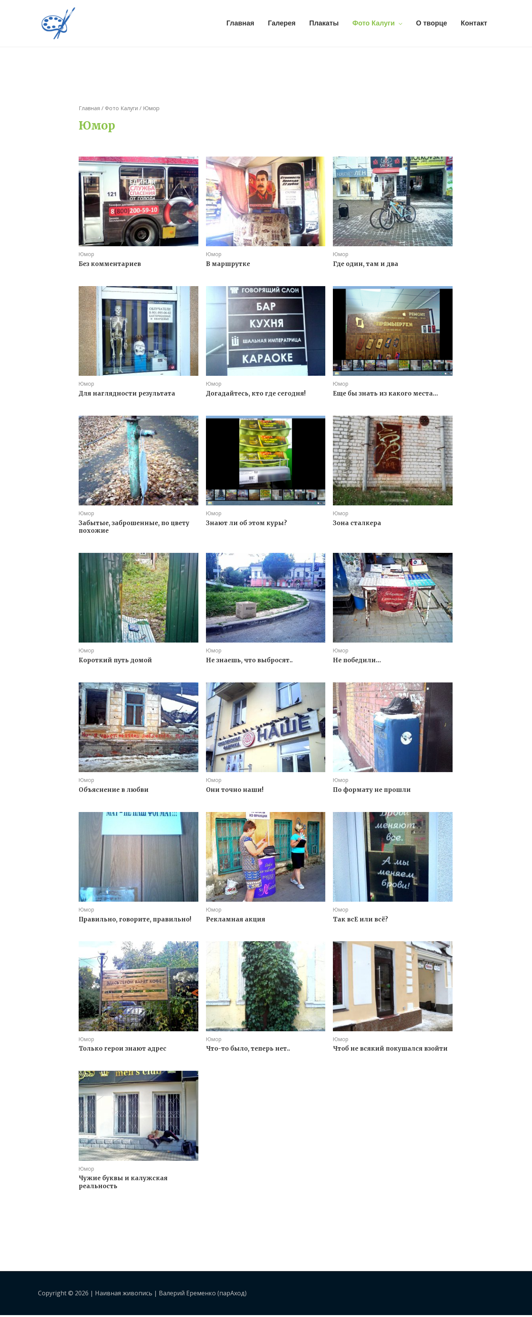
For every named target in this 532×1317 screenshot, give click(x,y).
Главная (240, 22)
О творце (431, 22)
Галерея (282, 22)
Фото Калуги (373, 22)
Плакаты (324, 22)
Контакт (474, 22)
